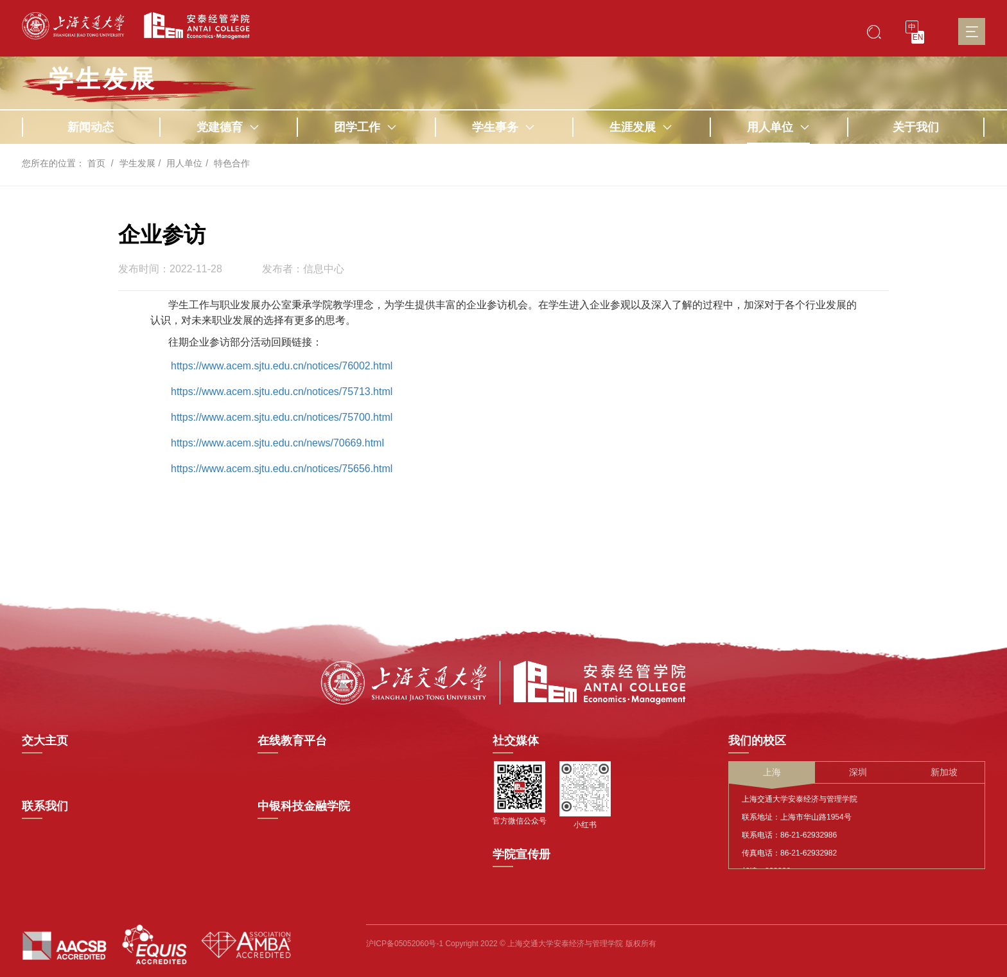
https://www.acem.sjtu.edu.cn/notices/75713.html (282, 391)
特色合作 (232, 163)
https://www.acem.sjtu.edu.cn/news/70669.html (278, 442)
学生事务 (503, 127)
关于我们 (916, 127)
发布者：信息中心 (303, 269)
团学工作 (365, 127)
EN (918, 37)
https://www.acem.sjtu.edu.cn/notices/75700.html (282, 417)
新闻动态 (90, 127)
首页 (96, 163)
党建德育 (228, 127)
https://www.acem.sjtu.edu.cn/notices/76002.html (282, 365)
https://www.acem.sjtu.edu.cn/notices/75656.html (282, 468)
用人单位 (778, 127)
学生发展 (103, 79)
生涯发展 (640, 127)
